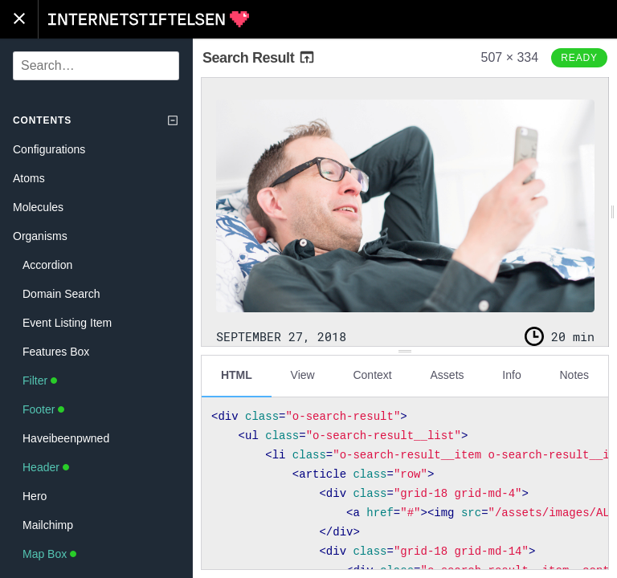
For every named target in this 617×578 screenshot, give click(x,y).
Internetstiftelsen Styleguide (148, 19)
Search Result (259, 58)
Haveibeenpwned (65, 438)
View (303, 374)
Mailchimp (47, 525)
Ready (579, 57)
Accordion (47, 264)
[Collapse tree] (172, 120)
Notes (574, 374)
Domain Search (61, 293)
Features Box (55, 351)
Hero (34, 496)
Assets (447, 374)
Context (372, 374)
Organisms (40, 236)
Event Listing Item (67, 322)
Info (511, 374)
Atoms (29, 178)
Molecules (38, 207)
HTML (236, 374)
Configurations (49, 149)
